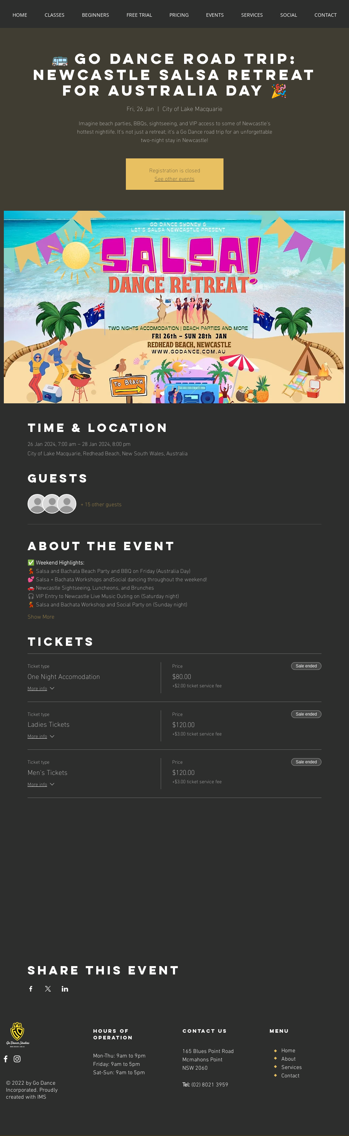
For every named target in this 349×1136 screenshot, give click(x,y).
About (288, 1059)
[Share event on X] (48, 989)
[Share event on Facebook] (31, 989)
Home (288, 1050)
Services (291, 1067)
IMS (41, 1097)
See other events (174, 178)
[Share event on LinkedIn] (65, 989)
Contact (290, 1076)
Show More (41, 616)
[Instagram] (17, 1058)
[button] (54, 15)
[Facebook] (5, 1058)
